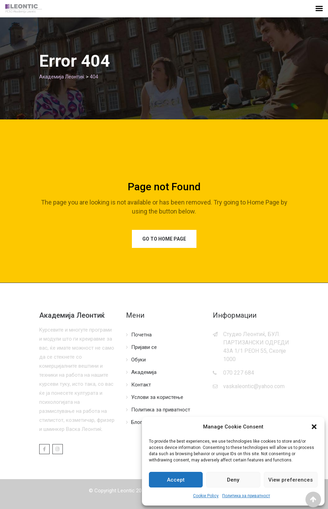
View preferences (290, 480)
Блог (136, 422)
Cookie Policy (206, 495)
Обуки (138, 360)
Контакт (141, 385)
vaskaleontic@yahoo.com (254, 386)
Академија (144, 372)
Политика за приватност (246, 495)
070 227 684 (238, 372)
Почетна (141, 335)
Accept (176, 480)
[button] (314, 426)
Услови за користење (157, 397)
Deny (233, 480)
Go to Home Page (164, 239)
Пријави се (144, 347)
